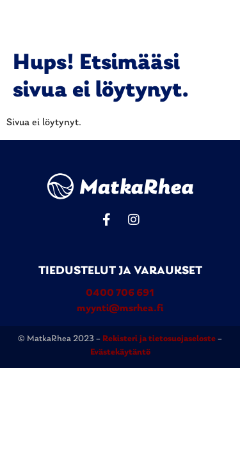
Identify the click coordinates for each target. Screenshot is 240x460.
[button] (222, 22)
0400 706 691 (120, 293)
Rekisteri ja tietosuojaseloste (160, 339)
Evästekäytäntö (120, 352)
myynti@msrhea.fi (120, 308)
